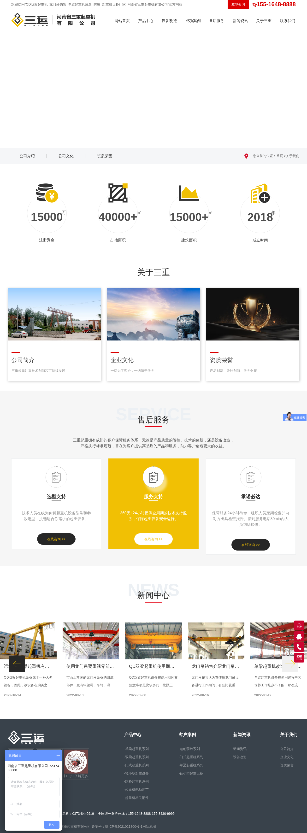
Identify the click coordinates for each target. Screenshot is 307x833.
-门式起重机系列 (136, 765)
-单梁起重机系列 (136, 749)
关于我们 (292, 156)
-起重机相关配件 (136, 798)
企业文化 (287, 757)
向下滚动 (153, 134)
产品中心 (133, 734)
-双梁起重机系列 (136, 757)
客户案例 (187, 734)
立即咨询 (238, 4)
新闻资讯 (241, 734)
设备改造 (240, 757)
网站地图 (149, 826)
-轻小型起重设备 (136, 773)
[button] (17, 664)
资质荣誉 (287, 765)
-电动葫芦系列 (189, 749)
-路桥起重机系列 (136, 781)
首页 (279, 156)
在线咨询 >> (56, 539)
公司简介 (287, 749)
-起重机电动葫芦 (136, 790)
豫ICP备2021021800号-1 (123, 826)
